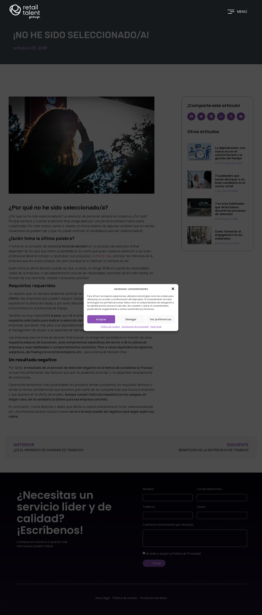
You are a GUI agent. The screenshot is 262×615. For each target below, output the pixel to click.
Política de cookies (110, 326)
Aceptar (101, 319)
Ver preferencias (160, 319)
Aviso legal (155, 326)
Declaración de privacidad (135, 326)
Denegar (130, 319)
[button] (173, 289)
